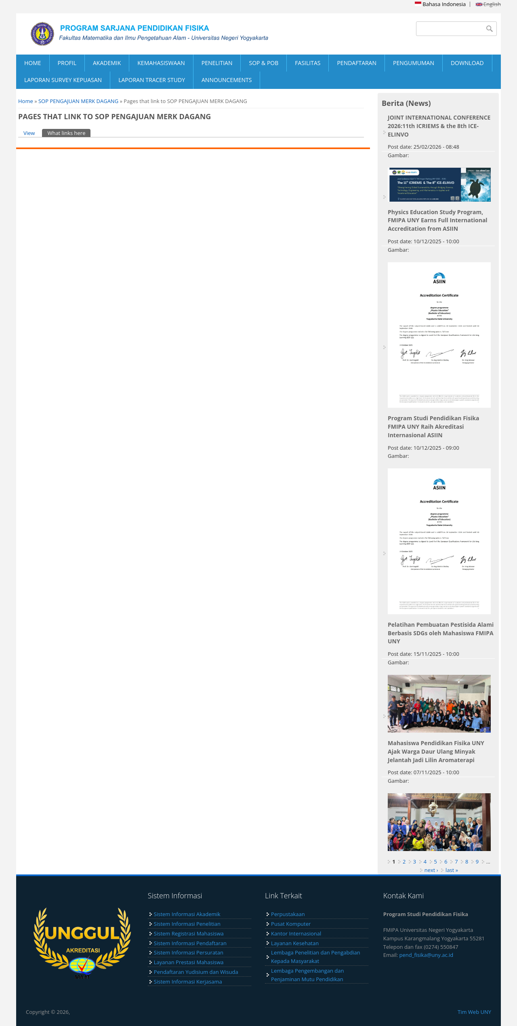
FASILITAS (307, 63)
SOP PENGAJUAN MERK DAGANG (78, 101)
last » (452, 870)
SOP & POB (263, 63)
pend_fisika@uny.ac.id (426, 955)
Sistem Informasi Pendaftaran (190, 943)
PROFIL (67, 63)
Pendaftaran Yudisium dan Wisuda (196, 971)
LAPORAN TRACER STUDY (151, 80)
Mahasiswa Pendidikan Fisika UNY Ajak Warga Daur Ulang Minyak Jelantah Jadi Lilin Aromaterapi (436, 751)
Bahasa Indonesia (440, 4)
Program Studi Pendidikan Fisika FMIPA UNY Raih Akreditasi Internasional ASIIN (433, 426)
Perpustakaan (288, 914)
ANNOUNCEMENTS (227, 80)
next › (431, 870)
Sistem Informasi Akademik (187, 914)
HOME (32, 63)
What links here (68, 133)
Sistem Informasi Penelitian (187, 923)
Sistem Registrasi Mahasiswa (189, 933)
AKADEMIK (107, 63)
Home (25, 101)
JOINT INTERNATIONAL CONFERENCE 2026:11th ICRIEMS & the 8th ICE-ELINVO (439, 126)
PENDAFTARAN (356, 63)
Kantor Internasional (296, 933)
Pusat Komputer (291, 923)
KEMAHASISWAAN (161, 63)
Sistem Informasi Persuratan (188, 952)
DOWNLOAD (467, 63)
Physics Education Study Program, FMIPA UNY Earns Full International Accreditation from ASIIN (438, 220)
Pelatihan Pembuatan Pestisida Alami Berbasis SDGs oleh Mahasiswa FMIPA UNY (441, 633)
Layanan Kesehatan (295, 943)
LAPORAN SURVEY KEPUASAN (63, 80)
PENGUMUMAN (413, 63)
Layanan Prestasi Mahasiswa (189, 962)
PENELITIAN (217, 63)
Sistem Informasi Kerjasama (188, 981)
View (29, 133)
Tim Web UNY (474, 1011)
